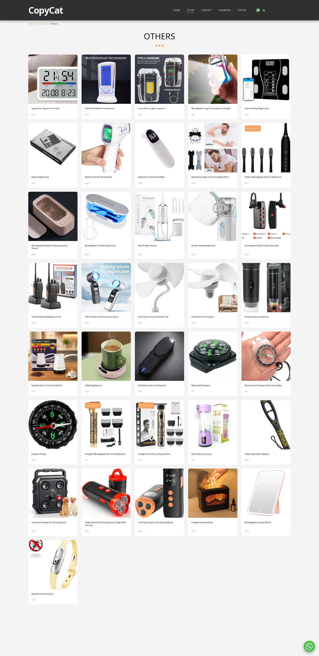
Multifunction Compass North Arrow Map (263, 417)
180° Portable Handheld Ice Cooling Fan (102, 343)
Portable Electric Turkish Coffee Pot (51, 417)
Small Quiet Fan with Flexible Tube (159, 341)
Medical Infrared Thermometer (104, 193)
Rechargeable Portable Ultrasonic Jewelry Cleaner (52, 269)
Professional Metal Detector (262, 489)
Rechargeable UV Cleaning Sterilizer (101, 269)
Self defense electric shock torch (158, 415)
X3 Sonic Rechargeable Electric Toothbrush (264, 195)
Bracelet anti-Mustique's (46, 636)
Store (42, 23)
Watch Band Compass (204, 415)
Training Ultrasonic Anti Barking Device (157, 564)
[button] (258, 10)
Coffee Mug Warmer (97, 415)
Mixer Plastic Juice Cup (205, 489)
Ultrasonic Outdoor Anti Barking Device (51, 564)
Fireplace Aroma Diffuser (206, 562)
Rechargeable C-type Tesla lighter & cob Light (212, 121)
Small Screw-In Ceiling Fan (207, 341)
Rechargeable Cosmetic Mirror (263, 562)
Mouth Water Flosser (151, 267)
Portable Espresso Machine (262, 341)
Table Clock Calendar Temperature (98, 121)
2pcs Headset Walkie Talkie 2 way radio (266, 269)
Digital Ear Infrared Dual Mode (156, 193)
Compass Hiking (41, 489)
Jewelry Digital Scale (44, 193)
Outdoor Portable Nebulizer (208, 267)
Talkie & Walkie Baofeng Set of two (51, 343)
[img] (53, 89)
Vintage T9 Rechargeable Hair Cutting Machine (103, 491)
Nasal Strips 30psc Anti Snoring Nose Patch (210, 195)
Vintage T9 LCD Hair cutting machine (154, 491)
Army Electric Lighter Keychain (156, 119)
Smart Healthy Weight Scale (262, 119)
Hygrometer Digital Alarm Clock (51, 119)
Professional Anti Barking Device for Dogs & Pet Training (105, 564)
